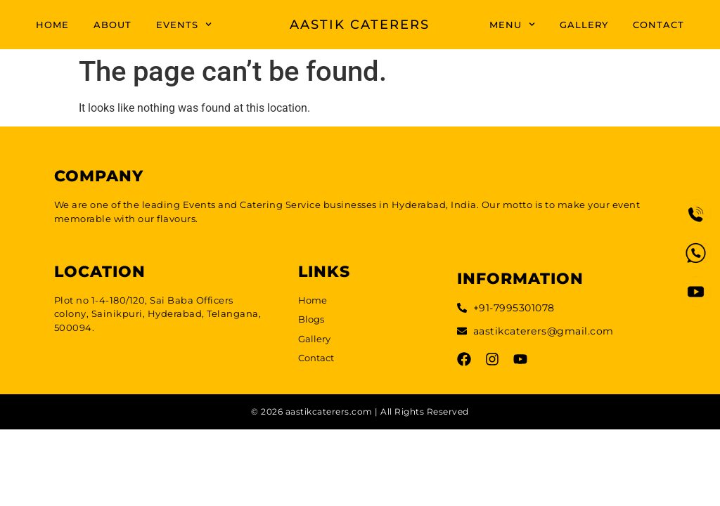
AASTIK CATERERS (360, 24)
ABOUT (112, 24)
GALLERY (584, 24)
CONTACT (658, 24)
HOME (52, 24)
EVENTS (184, 24)
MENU (512, 24)
